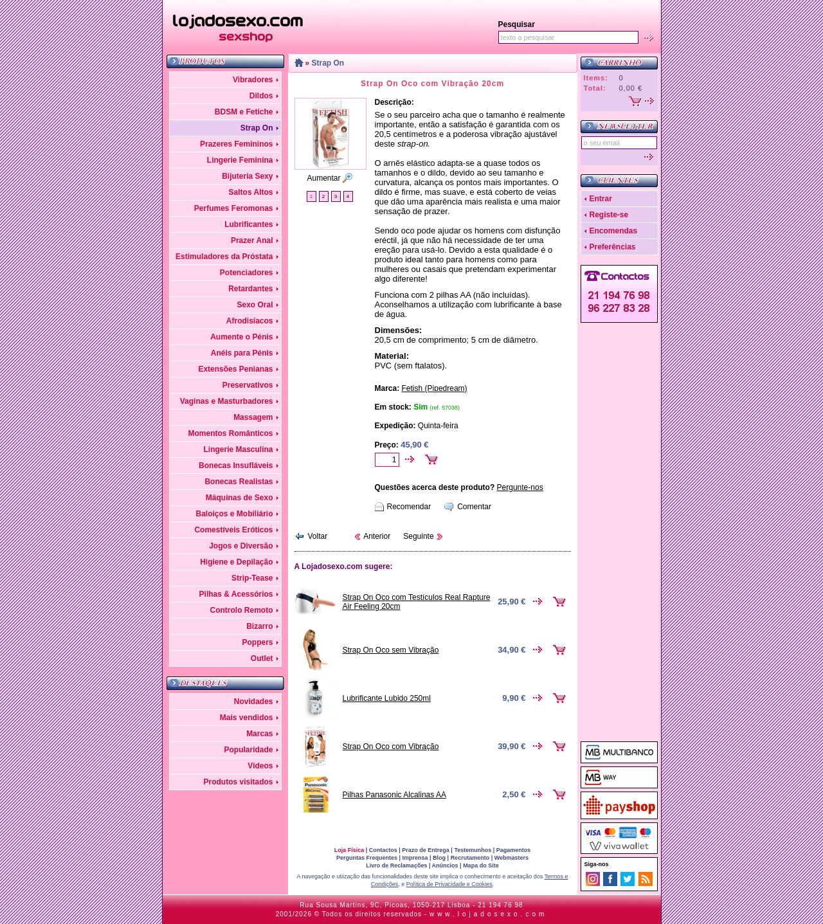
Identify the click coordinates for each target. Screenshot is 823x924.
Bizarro (259, 626)
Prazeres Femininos (236, 144)
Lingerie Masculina (238, 449)
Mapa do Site (481, 865)
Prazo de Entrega (425, 850)
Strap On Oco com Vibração (391, 746)
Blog (439, 858)
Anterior (376, 536)
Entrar (601, 198)
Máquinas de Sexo (239, 497)
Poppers (257, 642)
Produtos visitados (238, 781)
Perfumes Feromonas (233, 208)
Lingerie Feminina (240, 160)
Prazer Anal (252, 240)
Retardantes (250, 288)
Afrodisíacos (249, 320)
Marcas (259, 733)
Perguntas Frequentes (366, 858)
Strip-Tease (252, 578)
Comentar (474, 506)
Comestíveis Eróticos (233, 529)
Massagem (253, 417)
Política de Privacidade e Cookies (449, 884)
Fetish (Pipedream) (434, 388)
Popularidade (248, 749)
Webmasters (511, 858)
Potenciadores (246, 272)
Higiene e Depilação (236, 561)
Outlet (262, 658)
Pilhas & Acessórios (236, 594)
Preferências (613, 246)
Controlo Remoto (241, 610)
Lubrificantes (248, 224)
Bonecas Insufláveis (236, 465)
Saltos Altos (251, 192)
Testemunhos (472, 850)
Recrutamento (470, 858)
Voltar (318, 536)
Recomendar (409, 506)
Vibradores (253, 79)
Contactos (383, 850)
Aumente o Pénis (241, 336)
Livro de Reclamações (396, 865)
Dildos (261, 95)
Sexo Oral (255, 304)
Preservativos (247, 385)
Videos (260, 765)
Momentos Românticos (230, 433)
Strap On (256, 127)
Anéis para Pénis (242, 353)
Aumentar (323, 178)
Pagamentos (513, 850)
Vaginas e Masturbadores (226, 401)
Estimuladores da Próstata (224, 256)
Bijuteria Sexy (247, 176)
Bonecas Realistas (238, 481)
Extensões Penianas (235, 369)
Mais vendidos (246, 717)
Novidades (253, 701)
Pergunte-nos (520, 487)
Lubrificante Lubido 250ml (387, 698)
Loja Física (349, 850)
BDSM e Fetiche (244, 111)
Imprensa (415, 858)
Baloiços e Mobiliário (234, 513)
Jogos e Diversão (241, 545)
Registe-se (609, 214)
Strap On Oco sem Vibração (391, 650)
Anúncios (445, 865)
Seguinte (418, 536)
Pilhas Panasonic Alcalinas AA (394, 794)
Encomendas (614, 230)
